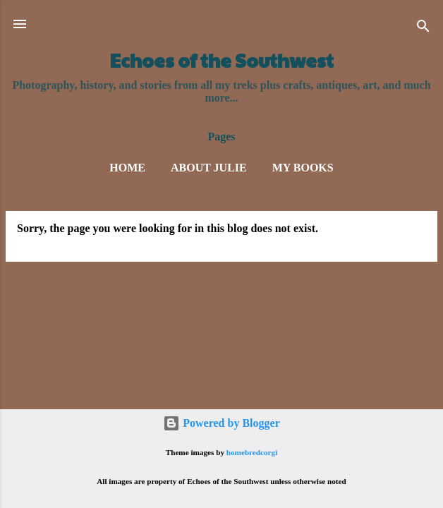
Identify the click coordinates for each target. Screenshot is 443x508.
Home (127, 168)
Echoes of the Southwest (222, 60)
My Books (303, 168)
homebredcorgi (252, 452)
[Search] (423, 28)
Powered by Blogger (221, 423)
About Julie (209, 168)
